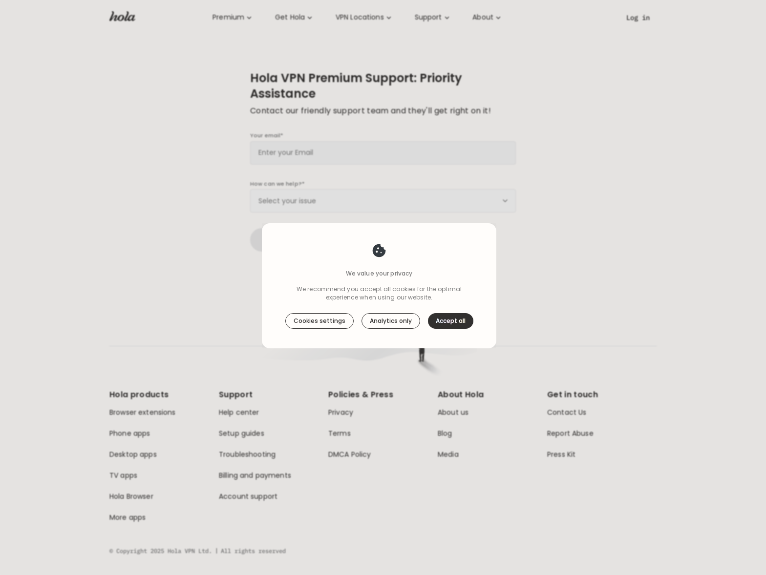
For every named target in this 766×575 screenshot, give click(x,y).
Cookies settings (319, 314)
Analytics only (391, 314)
